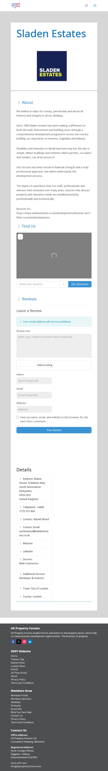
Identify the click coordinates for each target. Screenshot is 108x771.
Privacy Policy (18, 679)
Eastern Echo (18, 662)
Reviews (26, 298)
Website (21, 403)
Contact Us (17, 715)
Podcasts (16, 705)
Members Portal (19, 695)
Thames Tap (17, 659)
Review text (23, 331)
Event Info (16, 709)
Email (19, 388)
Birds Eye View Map (21, 712)
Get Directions (79, 284)
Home (14, 656)
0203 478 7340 (19, 763)
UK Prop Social (19, 672)
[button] (22, 66)
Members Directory (21, 699)
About (24, 102)
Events (14, 669)
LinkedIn (28, 551)
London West (18, 666)
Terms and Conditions (22, 683)
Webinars (16, 702)
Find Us (26, 226)
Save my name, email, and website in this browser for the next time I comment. (54, 419)
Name (20, 374)
